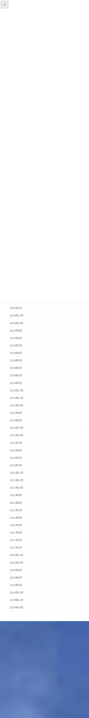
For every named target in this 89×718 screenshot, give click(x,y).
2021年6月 (16, 517)
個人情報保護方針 (13, 625)
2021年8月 (16, 503)
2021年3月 (16, 540)
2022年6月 (16, 450)
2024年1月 (16, 383)
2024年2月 (16, 375)
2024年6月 (16, 353)
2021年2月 (16, 547)
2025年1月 (16, 308)
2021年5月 (16, 525)
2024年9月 (16, 330)
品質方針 (8, 632)
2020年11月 (16, 555)
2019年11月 (16, 600)
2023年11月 (16, 398)
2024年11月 (16, 315)
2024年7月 (16, 345)
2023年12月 (16, 390)
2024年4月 (16, 368)
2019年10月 (16, 607)
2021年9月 (16, 495)
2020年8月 (16, 570)
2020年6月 (16, 577)
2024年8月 (16, 338)
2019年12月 (16, 592)
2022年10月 (16, 435)
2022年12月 (16, 428)
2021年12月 (16, 473)
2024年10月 (16, 323)
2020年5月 (16, 585)
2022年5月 (16, 458)
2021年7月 (16, 510)
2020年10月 (16, 562)
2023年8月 (16, 420)
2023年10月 (16, 405)
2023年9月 (16, 413)
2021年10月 (16, 487)
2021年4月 (16, 532)
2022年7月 (16, 443)
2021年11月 (16, 480)
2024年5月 (16, 360)
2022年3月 (16, 465)
